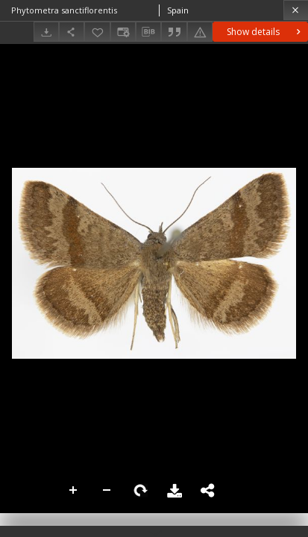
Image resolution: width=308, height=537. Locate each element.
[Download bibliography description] (148, 32)
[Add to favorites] (97, 32)
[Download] (46, 32)
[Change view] (123, 32)
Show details (265, 31)
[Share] (71, 32)
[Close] (295, 10)
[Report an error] (200, 32)
